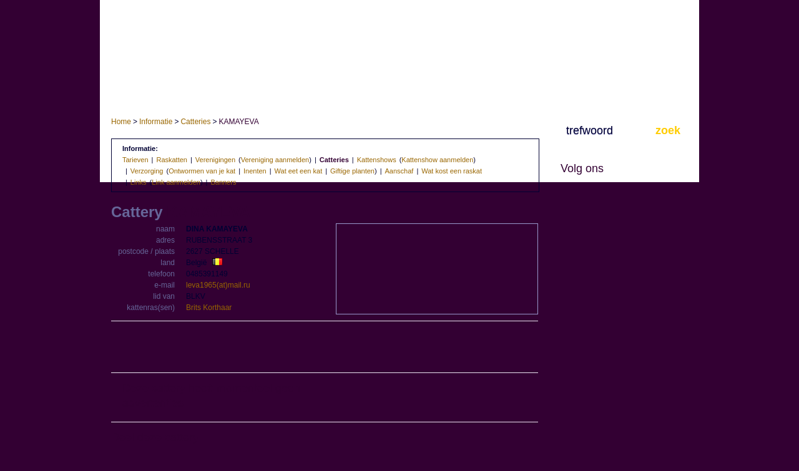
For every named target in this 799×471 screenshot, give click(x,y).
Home (121, 121)
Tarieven (135, 159)
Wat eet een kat (299, 171)
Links (138, 182)
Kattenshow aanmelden (437, 159)
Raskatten (171, 159)
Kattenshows (376, 159)
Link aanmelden (176, 182)
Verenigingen (215, 159)
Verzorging (147, 171)
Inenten (255, 171)
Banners (223, 182)
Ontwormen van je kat (202, 171)
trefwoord (589, 130)
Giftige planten (352, 171)
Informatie (155, 121)
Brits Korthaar (209, 307)
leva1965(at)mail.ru (218, 285)
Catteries (195, 121)
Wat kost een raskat (451, 171)
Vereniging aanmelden (275, 159)
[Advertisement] (325, 347)
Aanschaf (399, 171)
